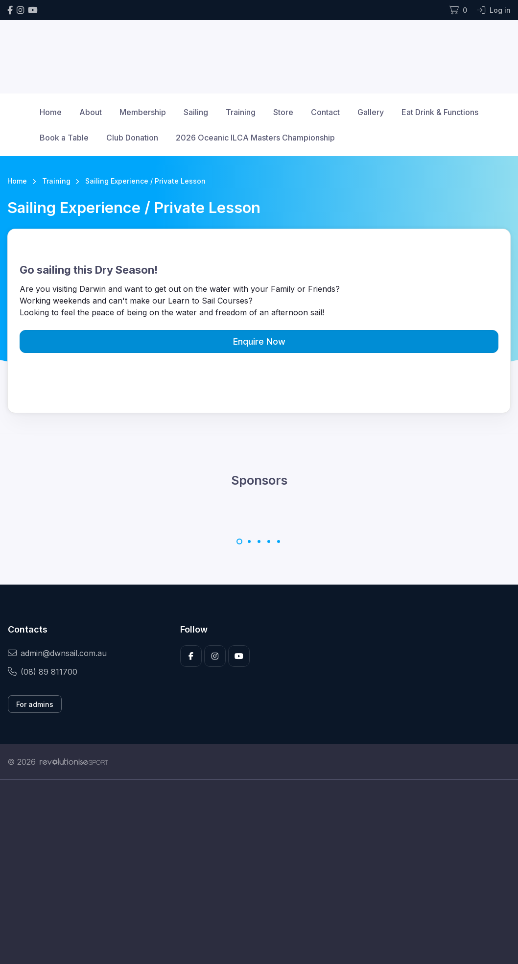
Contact (325, 112)
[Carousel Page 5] (279, 541)
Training (241, 112)
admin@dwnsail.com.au (57, 653)
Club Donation (132, 137)
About (90, 112)
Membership (142, 112)
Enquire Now (259, 341)
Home (51, 112)
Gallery (370, 112)
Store (283, 112)
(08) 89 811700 (42, 672)
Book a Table (64, 137)
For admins (34, 704)
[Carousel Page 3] (259, 541)
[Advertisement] (259, 871)
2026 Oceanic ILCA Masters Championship (255, 137)
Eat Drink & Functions (439, 112)
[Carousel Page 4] (269, 541)
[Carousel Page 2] (249, 541)
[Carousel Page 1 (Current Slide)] (239, 541)
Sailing (196, 112)
